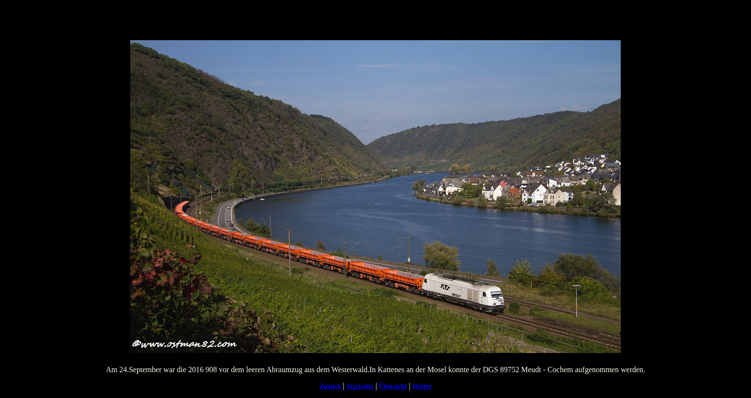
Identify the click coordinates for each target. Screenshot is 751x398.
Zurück (330, 386)
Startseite (360, 386)
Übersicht (393, 386)
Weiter (422, 386)
